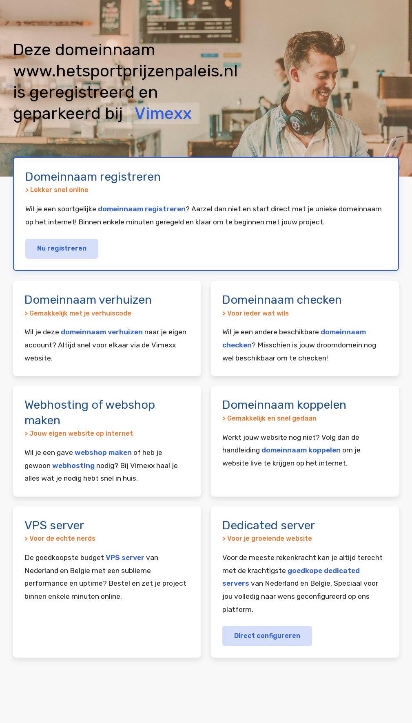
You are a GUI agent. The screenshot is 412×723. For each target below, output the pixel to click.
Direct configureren (267, 636)
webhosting (73, 465)
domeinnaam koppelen (301, 450)
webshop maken (103, 452)
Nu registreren (61, 248)
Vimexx (163, 113)
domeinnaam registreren (142, 209)
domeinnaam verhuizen (102, 332)
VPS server (125, 557)
